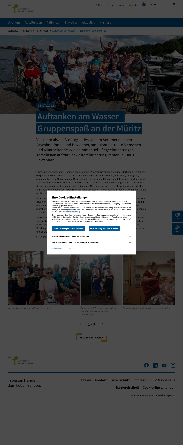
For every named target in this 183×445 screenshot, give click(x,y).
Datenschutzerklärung (71, 212)
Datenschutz (57, 248)
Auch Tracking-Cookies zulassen (104, 228)
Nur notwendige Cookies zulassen (68, 228)
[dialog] (91, 222)
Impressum (69, 248)
